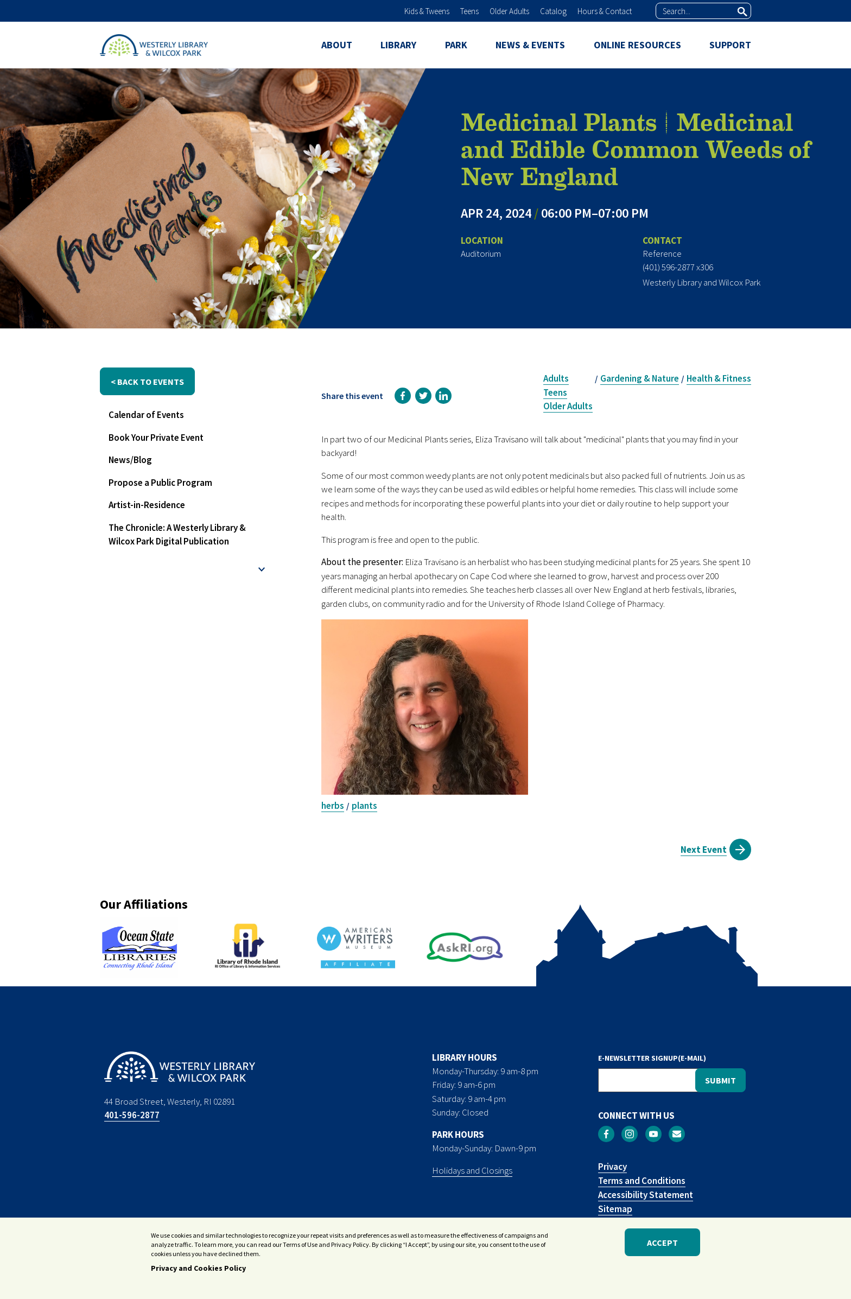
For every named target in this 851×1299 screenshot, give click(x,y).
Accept (662, 1245)
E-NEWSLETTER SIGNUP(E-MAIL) (652, 1058)
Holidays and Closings (472, 1170)
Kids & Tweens (426, 11)
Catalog (553, 11)
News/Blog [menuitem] (130, 460)
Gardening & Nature (639, 378)
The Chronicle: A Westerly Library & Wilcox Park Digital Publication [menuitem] (177, 535)
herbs (332, 806)
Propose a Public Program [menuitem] (160, 483)
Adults (556, 378)
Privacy (612, 1167)
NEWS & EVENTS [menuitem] (530, 45)
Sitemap (615, 1209)
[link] (403, 396)
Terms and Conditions (641, 1181)
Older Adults (509, 11)
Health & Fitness (719, 378)
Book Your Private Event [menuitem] (156, 437)
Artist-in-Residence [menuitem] (147, 505)
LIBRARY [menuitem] (398, 45)
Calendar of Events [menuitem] (146, 415)
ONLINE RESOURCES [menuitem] (637, 45)
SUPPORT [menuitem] (730, 45)
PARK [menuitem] (456, 45)
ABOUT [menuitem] (336, 45)
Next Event (704, 850)
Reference (662, 253)
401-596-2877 (132, 1115)
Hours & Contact (604, 11)
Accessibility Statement (645, 1195)
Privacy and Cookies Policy (198, 1272)
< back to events (147, 381)
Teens (469, 11)
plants (364, 806)
